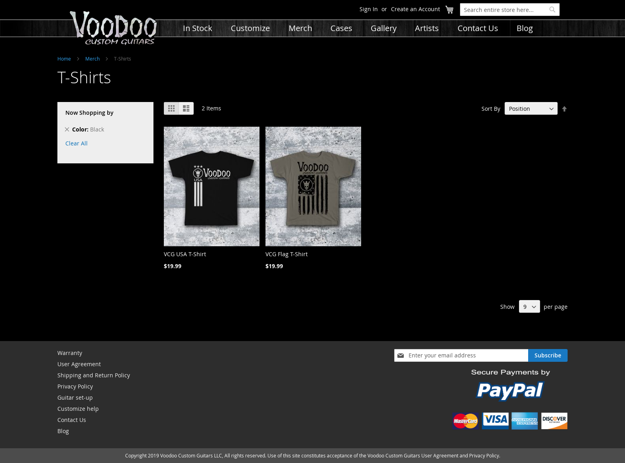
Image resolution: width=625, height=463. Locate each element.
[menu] (400, 23)
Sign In (369, 9)
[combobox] (510, 9)
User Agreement (79, 364)
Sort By (491, 108)
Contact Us (71, 420)
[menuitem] (197, 28)
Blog (63, 431)
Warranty (69, 353)
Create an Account (415, 9)
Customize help (78, 408)
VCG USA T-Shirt (185, 254)
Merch (92, 58)
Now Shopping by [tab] (89, 112)
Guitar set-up (75, 397)
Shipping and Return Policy (93, 375)
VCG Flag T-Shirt (286, 254)
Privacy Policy (75, 386)
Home (64, 58)
